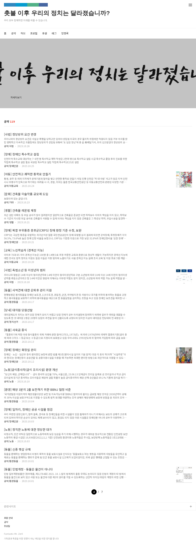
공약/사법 (9, 146)
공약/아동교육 (11, 185)
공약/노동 (9, 381)
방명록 (65, 33)
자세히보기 (16, 97)
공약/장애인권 (11, 166)
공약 (13, 33)
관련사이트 (10, 506)
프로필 (33, 33)
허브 (23, 33)
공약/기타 (9, 202)
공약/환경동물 (11, 302)
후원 (44, 33)
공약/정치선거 (11, 321)
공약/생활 (9, 222)
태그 (54, 33)
